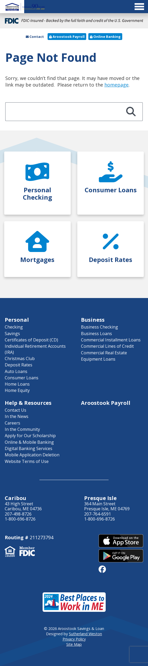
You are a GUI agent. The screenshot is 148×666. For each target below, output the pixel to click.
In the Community (22, 429)
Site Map (74, 644)
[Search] (131, 111)
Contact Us (15, 410)
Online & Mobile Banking (29, 442)
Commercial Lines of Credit (107, 346)
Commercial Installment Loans (111, 340)
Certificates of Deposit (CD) (31, 340)
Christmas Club (20, 358)
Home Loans (17, 384)
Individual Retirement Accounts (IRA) (35, 349)
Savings (12, 333)
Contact (35, 36)
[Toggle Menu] (74, 6)
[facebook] (102, 569)
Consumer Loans (21, 378)
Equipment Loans (98, 359)
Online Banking (105, 36)
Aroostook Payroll (67, 36)
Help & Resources (28, 402)
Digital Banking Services (28, 448)
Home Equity (17, 390)
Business (93, 319)
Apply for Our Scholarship (30, 435)
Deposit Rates (18, 365)
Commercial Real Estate (104, 353)
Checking (14, 327)
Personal (17, 319)
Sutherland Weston (85, 633)
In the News (16, 416)
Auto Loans (16, 371)
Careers (12, 423)
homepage (116, 85)
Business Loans (96, 333)
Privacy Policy (74, 639)
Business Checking (99, 327)
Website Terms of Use (27, 461)
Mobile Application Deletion (32, 455)
